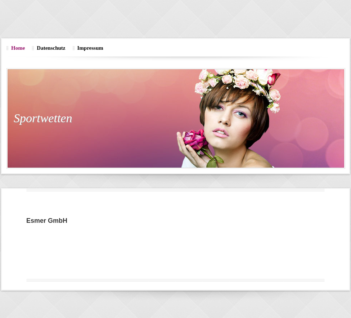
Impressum (90, 48)
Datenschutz (51, 48)
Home (18, 48)
